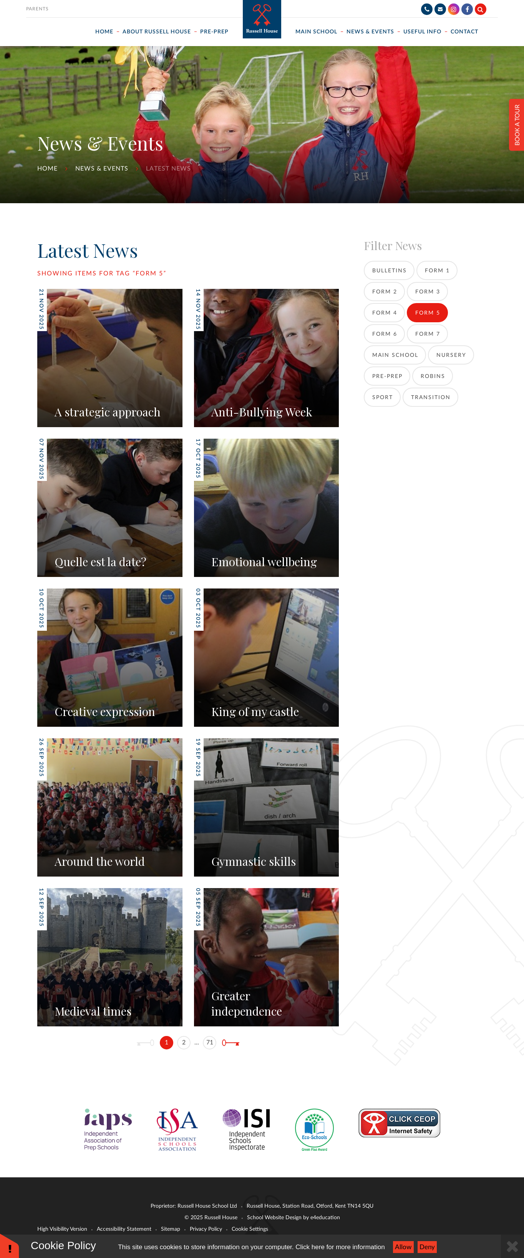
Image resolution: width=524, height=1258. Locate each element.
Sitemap (170, 1229)
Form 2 (384, 292)
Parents (37, 9)
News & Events (101, 169)
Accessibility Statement (124, 1229)
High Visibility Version (62, 1229)
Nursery (451, 355)
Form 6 (384, 334)
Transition (431, 397)
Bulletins (389, 270)
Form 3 (427, 292)
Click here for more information (340, 1247)
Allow (403, 1247)
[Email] (440, 9)
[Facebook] (467, 9)
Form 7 (427, 334)
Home (47, 169)
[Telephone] (427, 9)
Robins (433, 376)
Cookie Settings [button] (250, 1229)
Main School (395, 355)
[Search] (480, 9)
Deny (427, 1247)
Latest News (168, 169)
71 (209, 1042)
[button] (9, 1245)
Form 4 (384, 313)
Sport (382, 397)
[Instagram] (453, 9)
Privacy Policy (206, 1229)
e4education (325, 1217)
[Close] (512, 1246)
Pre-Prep (387, 376)
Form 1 (437, 270)
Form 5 (149, 273)
